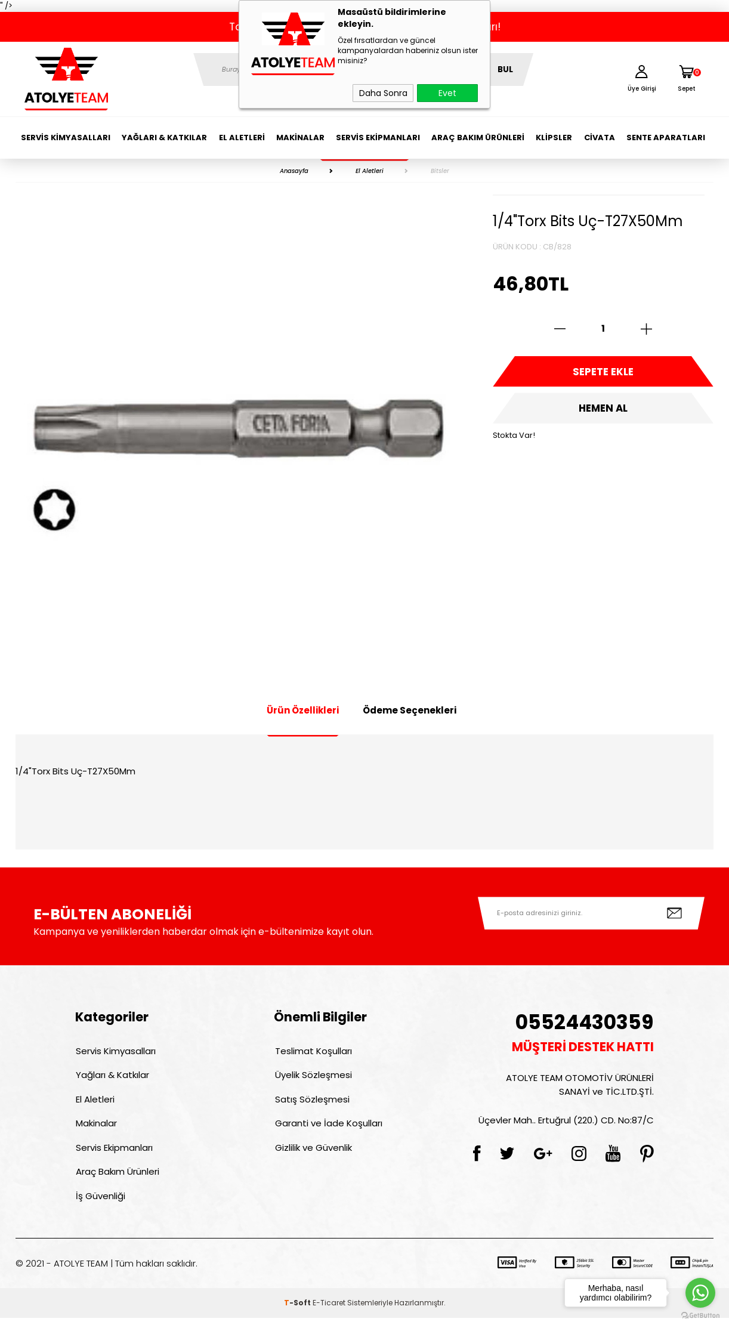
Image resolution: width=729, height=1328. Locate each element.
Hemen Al (603, 411)
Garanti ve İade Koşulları (327, 1128)
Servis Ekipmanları (378, 137)
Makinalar (300, 137)
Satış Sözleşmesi (311, 1103)
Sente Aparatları (665, 137)
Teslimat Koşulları (312, 1051)
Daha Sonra (383, 93)
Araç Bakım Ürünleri (477, 137)
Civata (599, 137)
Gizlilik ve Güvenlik (312, 1154)
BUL (505, 69)
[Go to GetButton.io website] (700, 1316)
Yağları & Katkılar (164, 137)
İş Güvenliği (100, 1205)
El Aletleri (242, 137)
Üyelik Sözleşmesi (312, 1077)
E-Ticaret (329, 1313)
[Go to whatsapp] (700, 1293)
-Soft (298, 1313)
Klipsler (554, 137)
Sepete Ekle (603, 373)
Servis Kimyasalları (65, 137)
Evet (447, 93)
